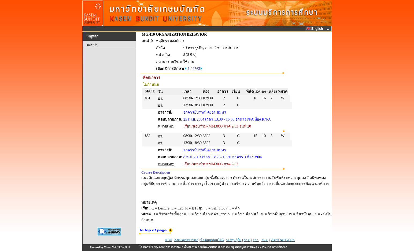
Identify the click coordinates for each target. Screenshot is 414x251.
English (315, 29)
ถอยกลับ (92, 45)
